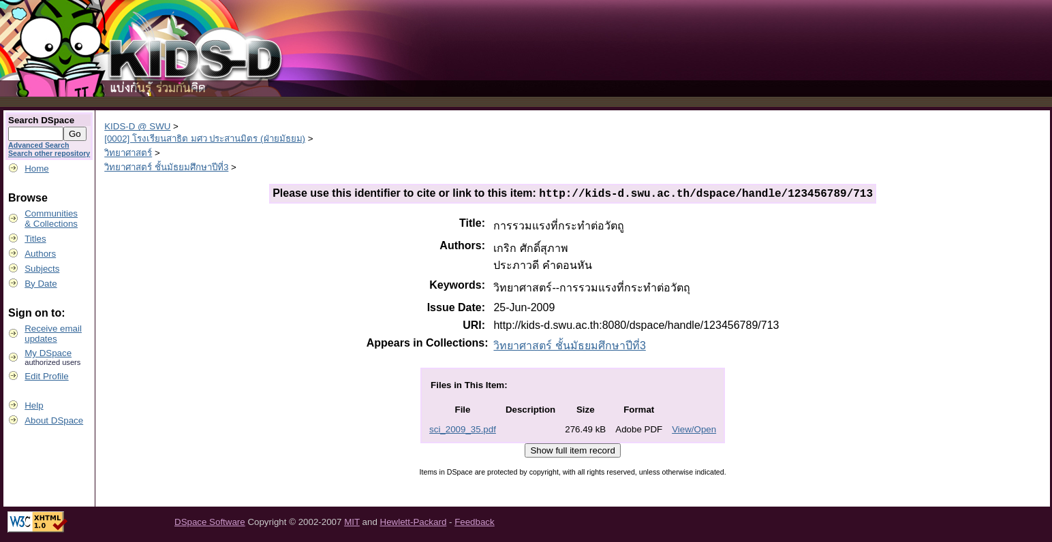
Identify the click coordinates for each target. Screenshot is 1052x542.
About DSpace (54, 420)
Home (37, 168)
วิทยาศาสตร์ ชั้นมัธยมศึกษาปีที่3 (166, 167)
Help (34, 405)
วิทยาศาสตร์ (128, 153)
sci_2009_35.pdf (462, 431)
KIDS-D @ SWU (137, 126)
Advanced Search (38, 145)
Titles (35, 239)
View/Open (694, 431)
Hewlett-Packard (413, 524)
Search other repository (49, 153)
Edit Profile (46, 376)
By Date (41, 283)
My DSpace (48, 353)
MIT (352, 524)
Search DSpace (41, 120)
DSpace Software (209, 524)
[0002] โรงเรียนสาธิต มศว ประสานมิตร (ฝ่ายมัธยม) (204, 138)
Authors (40, 254)
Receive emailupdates (53, 333)
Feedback (474, 524)
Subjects (42, 269)
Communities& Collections (51, 218)
